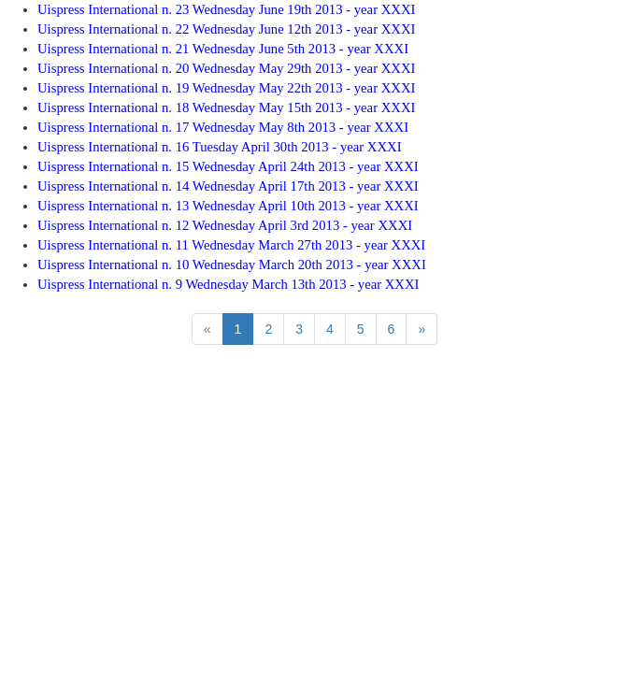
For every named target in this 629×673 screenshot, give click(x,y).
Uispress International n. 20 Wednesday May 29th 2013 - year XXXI (226, 68)
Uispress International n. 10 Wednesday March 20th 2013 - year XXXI (231, 264)
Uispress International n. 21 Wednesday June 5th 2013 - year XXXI (222, 48)
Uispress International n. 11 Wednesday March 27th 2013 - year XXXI (231, 244)
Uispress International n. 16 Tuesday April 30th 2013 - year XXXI (219, 146)
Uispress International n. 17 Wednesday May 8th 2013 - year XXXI (222, 127)
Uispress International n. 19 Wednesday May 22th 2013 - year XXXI (226, 87)
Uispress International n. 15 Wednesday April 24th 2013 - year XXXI (228, 166)
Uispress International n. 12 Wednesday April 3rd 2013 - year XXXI (224, 225)
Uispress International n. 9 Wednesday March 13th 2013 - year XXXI (228, 284)
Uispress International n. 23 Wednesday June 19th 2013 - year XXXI (226, 9)
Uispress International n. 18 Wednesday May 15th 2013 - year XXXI (226, 107)
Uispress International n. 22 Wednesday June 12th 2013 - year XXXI (226, 28)
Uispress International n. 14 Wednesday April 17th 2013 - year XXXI (228, 186)
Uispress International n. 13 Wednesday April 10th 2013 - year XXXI (228, 205)
